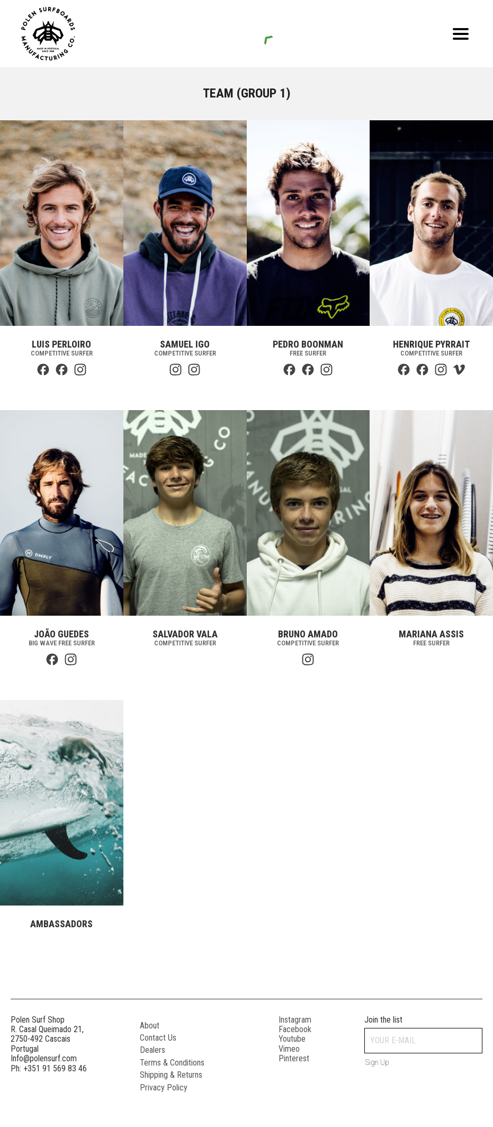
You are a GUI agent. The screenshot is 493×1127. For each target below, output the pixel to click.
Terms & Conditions (172, 1063)
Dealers (152, 1050)
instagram (295, 1020)
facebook (295, 1029)
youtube (292, 1039)
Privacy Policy (163, 1087)
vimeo (289, 1049)
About (149, 1025)
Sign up (377, 1062)
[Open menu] (461, 34)
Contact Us (158, 1038)
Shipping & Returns (171, 1075)
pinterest (294, 1058)
